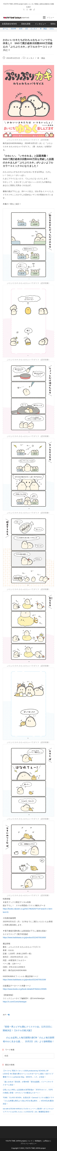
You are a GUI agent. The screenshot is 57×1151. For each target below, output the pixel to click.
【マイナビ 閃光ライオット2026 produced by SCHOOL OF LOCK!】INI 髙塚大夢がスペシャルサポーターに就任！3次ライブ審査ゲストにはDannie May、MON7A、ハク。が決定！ (28, 1074)
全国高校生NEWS (9, 24)
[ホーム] (5, 29)
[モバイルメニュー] (48, 17)
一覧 (8, 1014)
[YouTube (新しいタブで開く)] (30, 9)
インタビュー (40, 24)
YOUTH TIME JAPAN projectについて (19, 1141)
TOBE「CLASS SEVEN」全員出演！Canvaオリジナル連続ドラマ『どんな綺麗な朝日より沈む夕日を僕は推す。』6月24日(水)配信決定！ (28, 1101)
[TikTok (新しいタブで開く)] (33, 9)
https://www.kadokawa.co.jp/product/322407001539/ (24, 980)
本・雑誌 (41, 58)
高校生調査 (25, 24)
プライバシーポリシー (28, 1143)
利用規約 (38, 1141)
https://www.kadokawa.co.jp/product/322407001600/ (24, 937)
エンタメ (30, 58)
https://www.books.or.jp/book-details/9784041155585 (24, 989)
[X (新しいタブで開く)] (24, 9)
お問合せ (46, 1141)
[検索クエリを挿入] (28, 1056)
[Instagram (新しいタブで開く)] (27, 9)
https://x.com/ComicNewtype (14, 1002)
